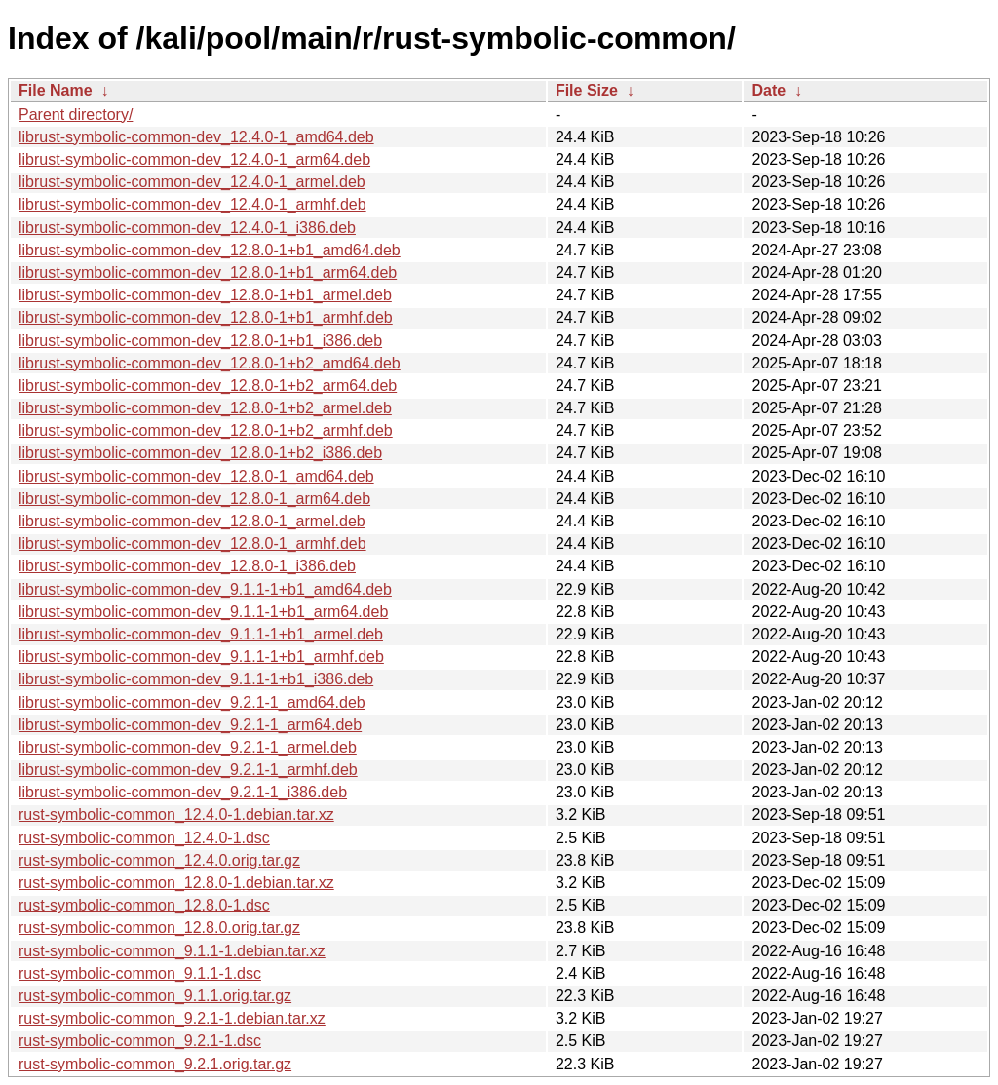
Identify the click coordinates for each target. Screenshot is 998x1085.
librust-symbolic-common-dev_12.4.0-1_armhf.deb (192, 204)
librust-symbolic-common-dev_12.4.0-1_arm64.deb (194, 159)
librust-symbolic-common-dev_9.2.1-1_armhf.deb (188, 769)
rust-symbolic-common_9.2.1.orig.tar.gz (155, 1064)
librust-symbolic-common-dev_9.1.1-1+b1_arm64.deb (203, 611)
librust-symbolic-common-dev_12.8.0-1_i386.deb (187, 566)
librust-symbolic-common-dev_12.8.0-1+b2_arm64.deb (208, 385)
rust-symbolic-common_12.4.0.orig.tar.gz (159, 860)
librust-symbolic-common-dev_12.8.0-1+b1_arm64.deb (208, 272)
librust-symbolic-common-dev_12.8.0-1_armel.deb (192, 521)
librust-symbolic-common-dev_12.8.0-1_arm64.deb (194, 498)
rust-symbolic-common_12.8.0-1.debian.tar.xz (176, 882)
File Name (56, 90)
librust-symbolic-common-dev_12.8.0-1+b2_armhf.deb (206, 430)
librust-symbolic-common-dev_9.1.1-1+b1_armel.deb (201, 634)
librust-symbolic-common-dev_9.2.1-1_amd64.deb (192, 702)
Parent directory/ (76, 114)
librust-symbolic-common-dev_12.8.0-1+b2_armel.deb (205, 408)
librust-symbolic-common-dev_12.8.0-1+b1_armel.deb (205, 295)
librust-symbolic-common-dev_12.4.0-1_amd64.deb (196, 137)
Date (768, 90)
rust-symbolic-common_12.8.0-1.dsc (144, 905)
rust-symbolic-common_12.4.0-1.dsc (144, 838)
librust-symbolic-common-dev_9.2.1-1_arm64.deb (190, 725)
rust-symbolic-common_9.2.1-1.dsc (140, 1040)
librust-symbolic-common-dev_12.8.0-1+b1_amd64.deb (210, 250)
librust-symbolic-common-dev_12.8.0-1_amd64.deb (196, 476)
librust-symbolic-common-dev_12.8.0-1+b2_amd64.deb (210, 363)
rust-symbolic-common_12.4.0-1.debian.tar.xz (176, 814)
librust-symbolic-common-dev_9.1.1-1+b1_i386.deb (196, 679)
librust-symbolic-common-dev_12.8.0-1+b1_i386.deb (200, 340)
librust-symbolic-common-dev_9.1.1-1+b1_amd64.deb (205, 589)
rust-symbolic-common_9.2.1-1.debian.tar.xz (172, 1018)
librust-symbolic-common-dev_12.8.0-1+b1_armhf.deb (206, 317)
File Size (587, 90)
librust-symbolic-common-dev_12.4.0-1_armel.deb (192, 182)
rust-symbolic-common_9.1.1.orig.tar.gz (155, 996)
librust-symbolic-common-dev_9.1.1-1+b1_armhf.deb (201, 656)
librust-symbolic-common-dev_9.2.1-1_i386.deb (183, 792)
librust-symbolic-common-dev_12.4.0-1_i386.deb (187, 227)
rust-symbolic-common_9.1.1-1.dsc (140, 973)
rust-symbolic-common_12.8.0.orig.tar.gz (159, 927)
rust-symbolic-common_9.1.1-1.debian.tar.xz (172, 951)
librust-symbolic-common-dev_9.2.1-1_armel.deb (188, 747)
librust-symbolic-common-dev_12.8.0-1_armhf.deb (192, 543)
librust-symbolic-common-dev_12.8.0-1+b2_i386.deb (200, 453)
